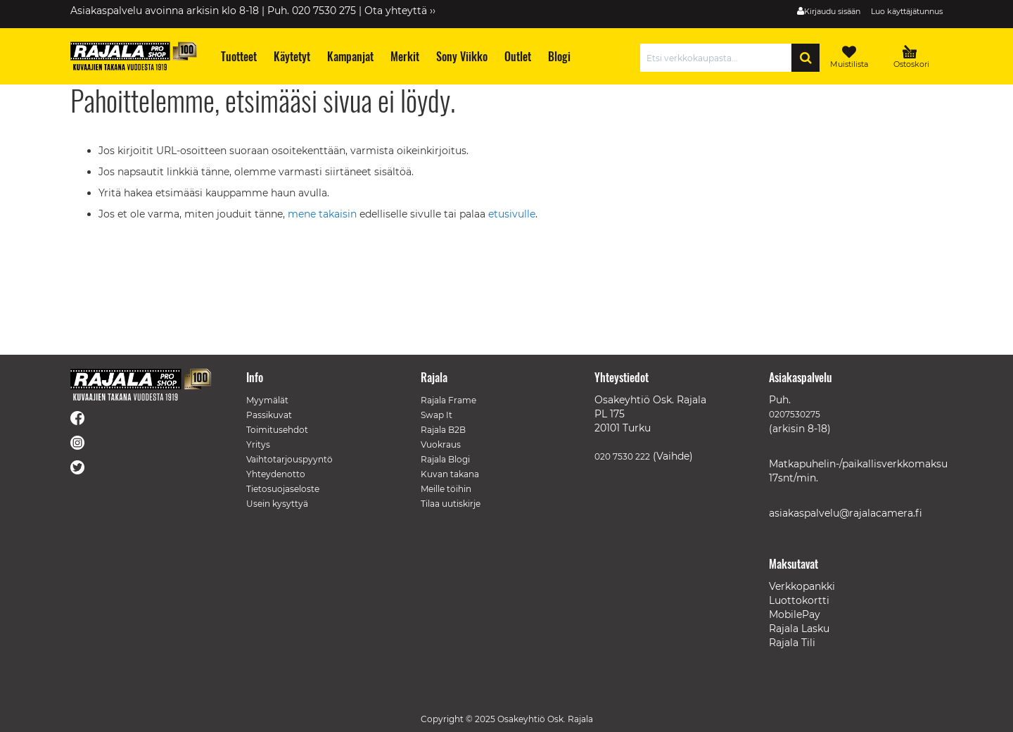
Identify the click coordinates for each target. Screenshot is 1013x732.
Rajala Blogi (445, 459)
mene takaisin (323, 214)
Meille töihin (446, 489)
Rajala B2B (443, 429)
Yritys (258, 444)
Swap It (436, 415)
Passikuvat (269, 415)
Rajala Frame (448, 400)
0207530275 (794, 414)
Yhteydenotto (275, 474)
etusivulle (511, 214)
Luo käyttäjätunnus (907, 11)
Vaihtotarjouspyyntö (289, 459)
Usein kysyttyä (277, 503)
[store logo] (133, 56)
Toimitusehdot (277, 429)
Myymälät (267, 400)
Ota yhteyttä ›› (399, 10)
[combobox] (719, 58)
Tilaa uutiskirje (450, 503)
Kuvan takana (450, 474)
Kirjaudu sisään (832, 11)
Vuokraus (441, 444)
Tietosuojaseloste (282, 489)
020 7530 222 (622, 456)
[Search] (805, 58)
